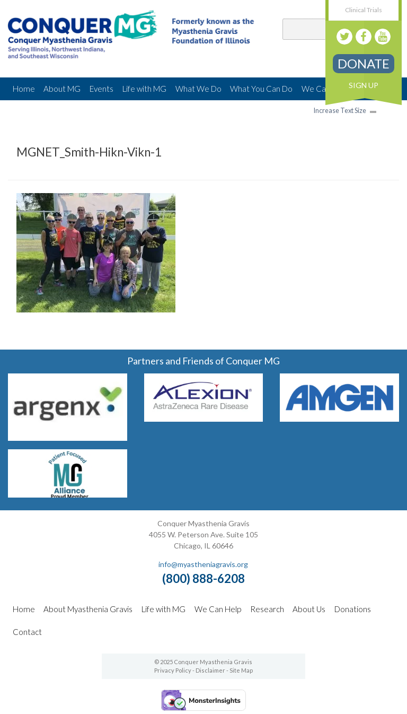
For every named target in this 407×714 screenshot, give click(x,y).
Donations (352, 609)
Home (24, 88)
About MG (62, 88)
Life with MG (144, 88)
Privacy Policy (172, 670)
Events (101, 88)
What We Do (198, 88)
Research (267, 609)
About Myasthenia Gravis (87, 609)
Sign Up (363, 85)
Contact (27, 632)
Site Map (241, 670)
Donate (364, 63)
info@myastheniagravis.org (203, 564)
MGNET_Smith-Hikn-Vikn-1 (89, 152)
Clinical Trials (363, 10)
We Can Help (217, 609)
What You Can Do (261, 88)
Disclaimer (210, 670)
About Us (309, 609)
